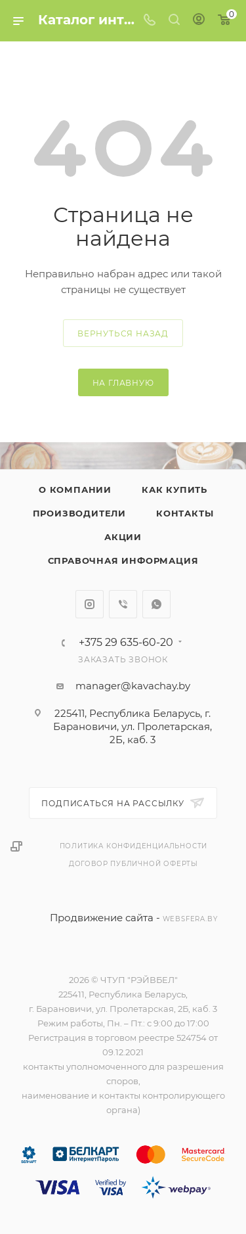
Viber (123, 604)
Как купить (174, 489)
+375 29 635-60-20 (126, 642)
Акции (123, 537)
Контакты (184, 513)
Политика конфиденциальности (134, 846)
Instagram (89, 604)
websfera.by (190, 919)
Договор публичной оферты (133, 863)
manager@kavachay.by (132, 685)
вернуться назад (123, 333)
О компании (75, 489)
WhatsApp (156, 604)
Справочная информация (123, 560)
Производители (79, 513)
